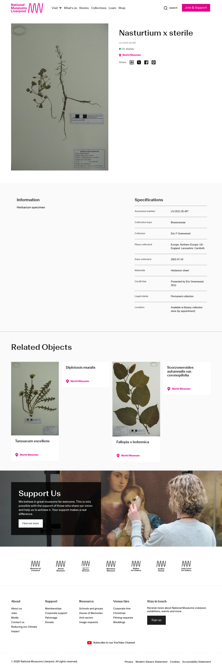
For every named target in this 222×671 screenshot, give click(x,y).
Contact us (17, 622)
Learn (112, 8)
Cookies (175, 662)
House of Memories (91, 613)
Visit (55, 8)
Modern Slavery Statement (151, 662)
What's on (70, 8)
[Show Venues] (60, 8)
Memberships (53, 608)
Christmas (119, 613)
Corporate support (56, 613)
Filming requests (123, 617)
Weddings (119, 622)
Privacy (129, 662)
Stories (84, 8)
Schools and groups (91, 608)
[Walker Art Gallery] (136, 566)
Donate (49, 622)
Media (14, 617)
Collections (99, 8)
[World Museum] (60, 566)
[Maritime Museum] (111, 566)
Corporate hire (122, 608)
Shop (121, 8)
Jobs (14, 613)
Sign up (156, 620)
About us (16, 608)
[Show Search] (170, 8)
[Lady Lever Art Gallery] (186, 566)
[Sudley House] (161, 566)
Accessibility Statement (196, 662)
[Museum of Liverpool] (35, 566)
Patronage (51, 617)
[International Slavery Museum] (85, 566)
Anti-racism (86, 617)
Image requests (88, 622)
